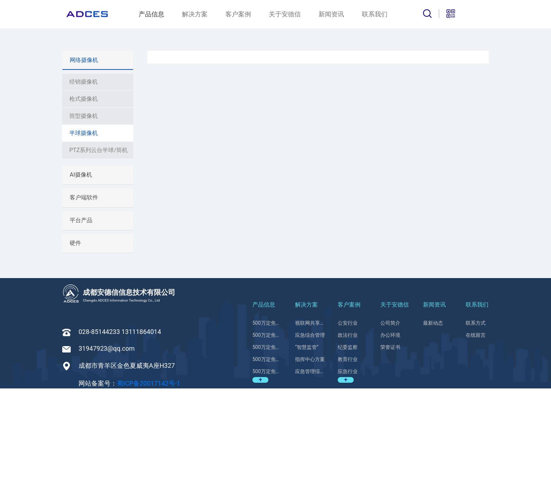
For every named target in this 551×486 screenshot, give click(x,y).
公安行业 (348, 421)
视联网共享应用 (310, 421)
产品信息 (151, 14)
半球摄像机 (83, 230)
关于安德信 (285, 14)
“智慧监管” (307, 445)
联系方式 (476, 421)
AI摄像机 (81, 272)
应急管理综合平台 (310, 469)
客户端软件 (84, 295)
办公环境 (390, 433)
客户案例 (238, 14)
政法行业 (348, 433)
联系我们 (374, 14)
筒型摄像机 (83, 213)
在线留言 (476, 433)
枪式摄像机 (83, 196)
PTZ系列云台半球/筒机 (98, 247)
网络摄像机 (84, 157)
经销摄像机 (83, 179)
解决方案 (195, 14)
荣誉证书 (390, 445)
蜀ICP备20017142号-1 (148, 481)
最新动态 (433, 421)
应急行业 (348, 469)
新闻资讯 (331, 14)
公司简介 (390, 421)
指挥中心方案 (310, 457)
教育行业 (348, 457)
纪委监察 (348, 445)
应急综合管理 (310, 433)
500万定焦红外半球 (267, 421)
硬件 (75, 340)
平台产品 (81, 317)
